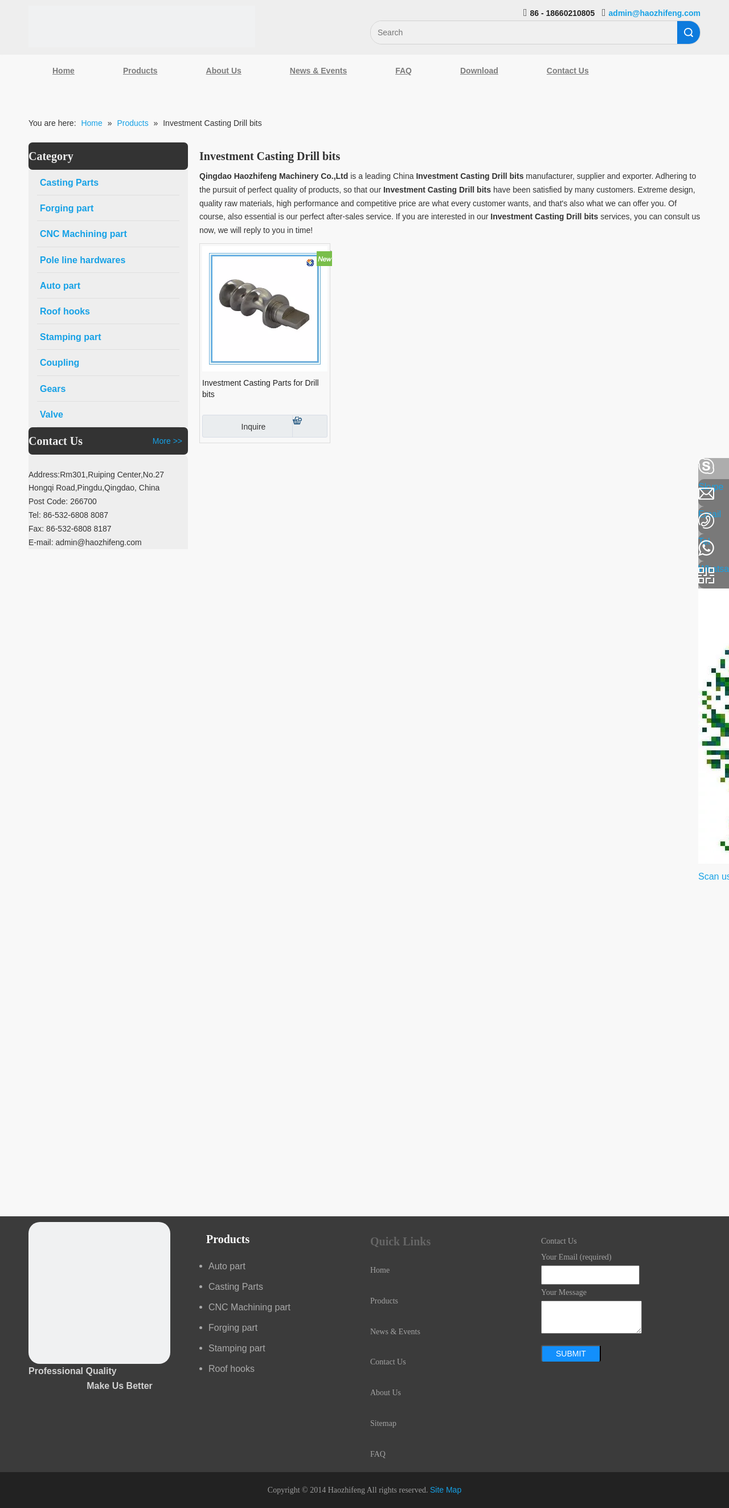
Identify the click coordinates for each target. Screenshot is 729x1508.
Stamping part (236, 1348)
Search (688, 32)
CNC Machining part (249, 1307)
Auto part (226, 1266)
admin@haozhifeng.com (655, 13)
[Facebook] (14, 466)
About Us (223, 70)
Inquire (233, 426)
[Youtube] (14, 557)
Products (140, 70)
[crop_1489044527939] (99, 1293)
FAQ (403, 70)
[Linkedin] (14, 496)
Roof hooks (231, 1369)
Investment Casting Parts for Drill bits (260, 388)
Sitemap (383, 1423)
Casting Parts (235, 1287)
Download (479, 70)
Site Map (445, 1489)
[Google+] (14, 527)
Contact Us (568, 70)
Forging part (232, 1328)
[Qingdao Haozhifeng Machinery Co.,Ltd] (141, 26)
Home (63, 70)
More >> (167, 441)
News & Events (318, 70)
